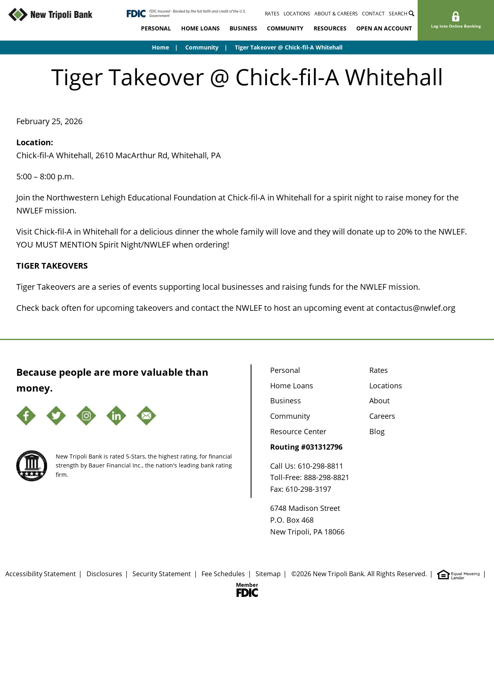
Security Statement (161, 573)
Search (401, 13)
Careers (382, 416)
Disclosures (104, 573)
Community (285, 28)
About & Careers (336, 13)
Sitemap (268, 573)
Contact (373, 13)
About (379, 400)
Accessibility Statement (40, 573)
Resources (330, 28)
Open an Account (384, 28)
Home (160, 47)
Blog (377, 431)
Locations (297, 13)
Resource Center (298, 431)
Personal (156, 28)
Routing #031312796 (306, 447)
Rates (272, 13)
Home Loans (200, 28)
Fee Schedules (223, 573)
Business (243, 28)
